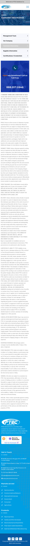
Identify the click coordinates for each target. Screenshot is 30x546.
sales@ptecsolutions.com (11, 475)
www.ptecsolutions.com (10, 478)
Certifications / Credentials (12, 56)
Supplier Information (10, 51)
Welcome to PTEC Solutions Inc (15, 1)
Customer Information (10, 46)
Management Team (9, 36)
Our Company (7, 41)
